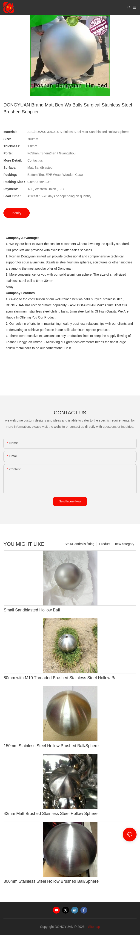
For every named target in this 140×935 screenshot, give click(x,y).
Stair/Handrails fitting (79, 544)
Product (104, 544)
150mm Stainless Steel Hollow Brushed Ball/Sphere (51, 745)
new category (124, 544)
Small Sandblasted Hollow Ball (32, 610)
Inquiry (16, 213)
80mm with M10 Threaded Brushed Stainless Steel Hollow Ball (61, 677)
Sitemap (93, 927)
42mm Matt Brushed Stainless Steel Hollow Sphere (50, 813)
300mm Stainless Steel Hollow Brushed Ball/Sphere (51, 881)
